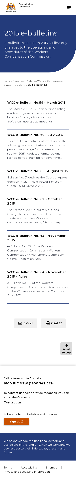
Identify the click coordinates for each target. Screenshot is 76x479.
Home (7, 81)
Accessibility (29, 467)
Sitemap (51, 467)
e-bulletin (20, 85)
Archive (31, 81)
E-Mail (28, 323)
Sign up (19, 423)
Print (54, 323)
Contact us (13, 402)
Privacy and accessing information (27, 471)
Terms (8, 467)
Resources (18, 81)
